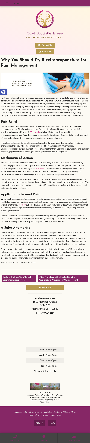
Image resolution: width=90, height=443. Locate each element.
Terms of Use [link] (42, 415)
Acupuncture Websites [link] (23, 412)
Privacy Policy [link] (55, 415)
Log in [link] (52, 423)
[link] (3, 92)
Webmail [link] (39, 423)
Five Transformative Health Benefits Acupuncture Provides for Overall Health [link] (58, 278)
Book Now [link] (45, 287)
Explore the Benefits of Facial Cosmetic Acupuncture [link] (16, 278)
